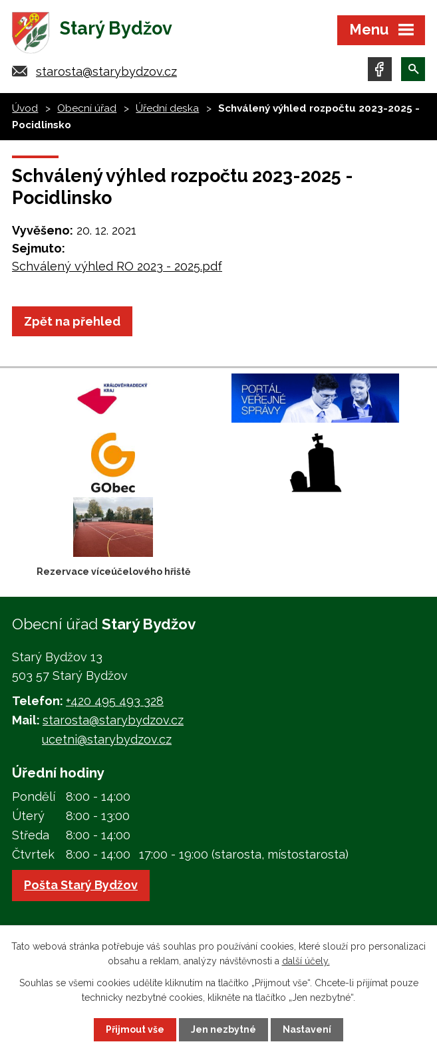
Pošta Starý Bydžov (81, 885)
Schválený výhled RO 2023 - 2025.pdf (117, 266)
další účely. (306, 961)
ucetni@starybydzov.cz (107, 739)
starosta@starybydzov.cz (106, 71)
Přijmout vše (135, 1029)
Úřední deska (167, 108)
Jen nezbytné (223, 1029)
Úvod (25, 108)
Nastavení (307, 1029)
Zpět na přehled (72, 321)
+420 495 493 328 (115, 701)
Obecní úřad (86, 108)
